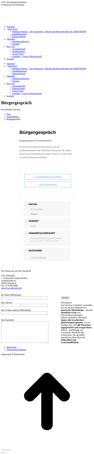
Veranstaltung (38, 257)
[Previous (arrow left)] (2, 452)
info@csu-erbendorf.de (11, 288)
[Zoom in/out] (10, 449)
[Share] (5, 449)
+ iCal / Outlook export (48, 184)
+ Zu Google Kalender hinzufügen (48, 177)
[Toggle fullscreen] (8, 449)
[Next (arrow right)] (5, 452)
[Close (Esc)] (2, 449)
